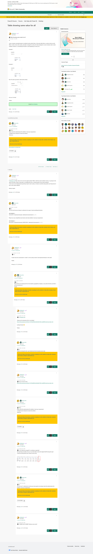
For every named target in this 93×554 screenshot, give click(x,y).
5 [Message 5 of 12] (20, 331)
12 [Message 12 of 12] (12, 192)
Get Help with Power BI (30, 21)
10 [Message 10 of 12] (20, 506)
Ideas (37, 9)
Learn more (10, 5)
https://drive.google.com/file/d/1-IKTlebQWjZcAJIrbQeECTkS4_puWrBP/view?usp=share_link (35, 321)
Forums (27, 9)
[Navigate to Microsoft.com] (11, 9)
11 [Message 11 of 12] (20, 527)
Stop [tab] (74, 56)
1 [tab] (71, 56)
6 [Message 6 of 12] (20, 364)
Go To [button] (83, 12)
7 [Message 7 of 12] (20, 389)
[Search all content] (71, 15)
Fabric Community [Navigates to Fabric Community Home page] (20, 9)
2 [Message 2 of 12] (12, 236)
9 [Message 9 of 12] (20, 466)
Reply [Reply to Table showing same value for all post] (55, 111)
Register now (84, 17)
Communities (42, 9)
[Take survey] (65, 54)
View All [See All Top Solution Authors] (63, 91)
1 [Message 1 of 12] (12, 111)
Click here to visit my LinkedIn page (16, 231)
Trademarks (83, 546)
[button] (46, 28)
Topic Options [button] (53, 28)
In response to (13, 126)
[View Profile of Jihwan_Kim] (16, 123)
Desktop (41, 21)
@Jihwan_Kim (12, 180)
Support (57, 9)
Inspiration (32, 9)
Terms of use (77, 546)
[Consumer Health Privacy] (23, 550)
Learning (52, 9)
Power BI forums (12, 21)
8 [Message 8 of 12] (12, 156)
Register (70, 12)
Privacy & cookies (70, 546)
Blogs (48, 9)
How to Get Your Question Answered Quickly (70, 65)
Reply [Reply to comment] (55, 159)
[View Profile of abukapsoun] (14, 33)
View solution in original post (14, 147)
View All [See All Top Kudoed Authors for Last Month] (63, 116)
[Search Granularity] (52, 15)
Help (78, 12)
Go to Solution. (35, 104)
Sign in (75, 12)
